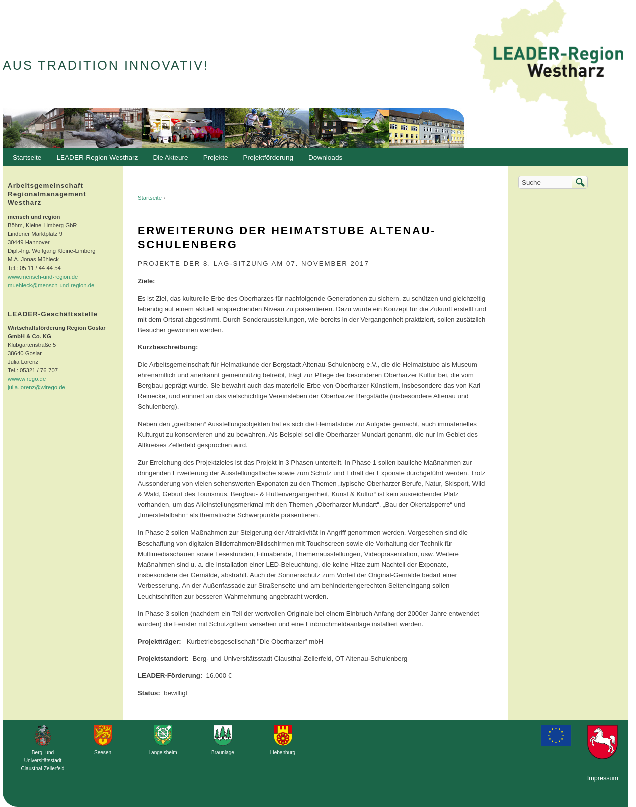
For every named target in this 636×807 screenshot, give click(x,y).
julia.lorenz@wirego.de (36, 387)
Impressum (602, 778)
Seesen (102, 752)
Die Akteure (168, 160)
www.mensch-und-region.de (43, 277)
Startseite (150, 198)
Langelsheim (162, 752)
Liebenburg (282, 752)
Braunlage (222, 752)
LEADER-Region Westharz (94, 160)
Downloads (322, 160)
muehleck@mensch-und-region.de (51, 285)
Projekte (215, 157)
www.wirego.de (27, 379)
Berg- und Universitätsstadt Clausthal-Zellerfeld (43, 760)
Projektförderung (266, 160)
